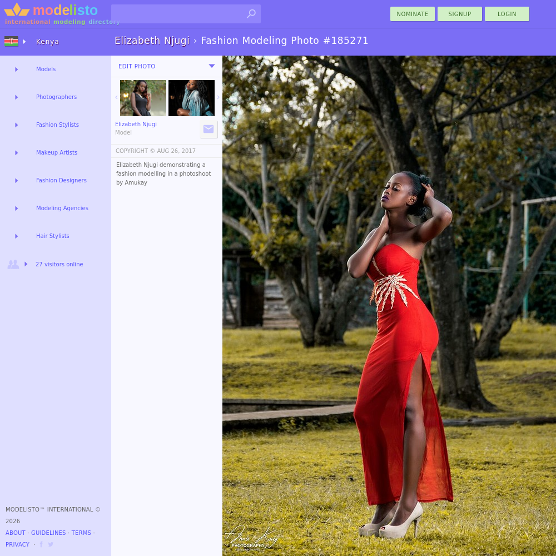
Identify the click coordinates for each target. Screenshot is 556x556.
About (16, 533)
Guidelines (48, 533)
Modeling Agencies (62, 208)
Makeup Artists (56, 153)
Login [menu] (507, 14)
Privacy (17, 545)
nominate (413, 14)
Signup (460, 14)
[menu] (212, 66)
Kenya (47, 42)
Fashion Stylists (57, 125)
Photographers (56, 97)
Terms (81, 533)
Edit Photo (137, 66)
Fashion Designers (61, 180)
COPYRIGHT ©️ (135, 151)
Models (46, 69)
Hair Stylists (53, 236)
